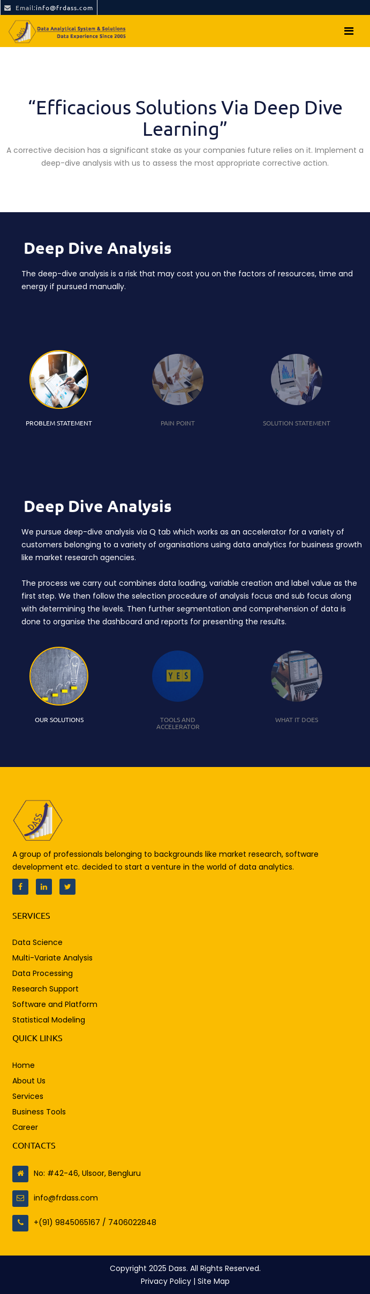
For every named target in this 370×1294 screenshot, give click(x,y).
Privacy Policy (167, 1281)
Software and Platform (54, 1004)
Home (23, 1065)
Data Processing (42, 973)
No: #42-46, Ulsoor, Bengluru (76, 1173)
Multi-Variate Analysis (52, 957)
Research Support (45, 988)
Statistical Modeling (48, 1019)
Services (27, 1096)
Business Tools (39, 1111)
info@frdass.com (48, 7)
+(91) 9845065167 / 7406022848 (84, 1222)
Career (25, 1127)
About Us (29, 1080)
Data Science (37, 942)
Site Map (214, 1281)
